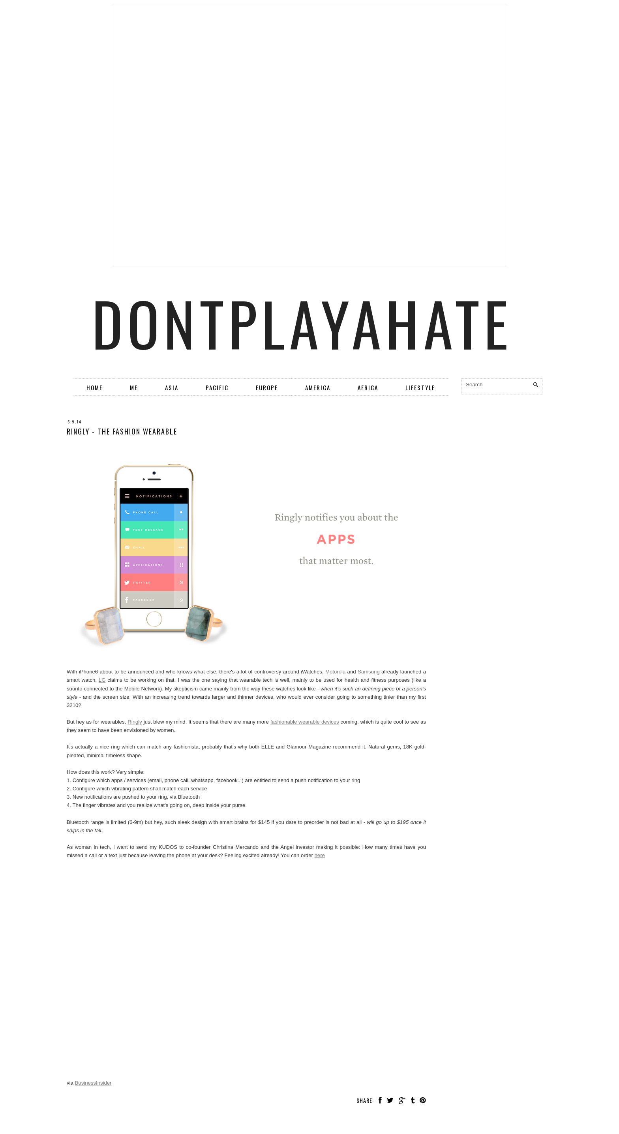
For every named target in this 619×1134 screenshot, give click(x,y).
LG (102, 680)
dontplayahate (302, 323)
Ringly (135, 722)
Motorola (335, 672)
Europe (267, 387)
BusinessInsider (93, 1083)
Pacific (217, 387)
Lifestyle (420, 387)
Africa (368, 387)
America (317, 387)
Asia (171, 387)
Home (94, 387)
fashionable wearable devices (304, 722)
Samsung (369, 672)
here (320, 855)
